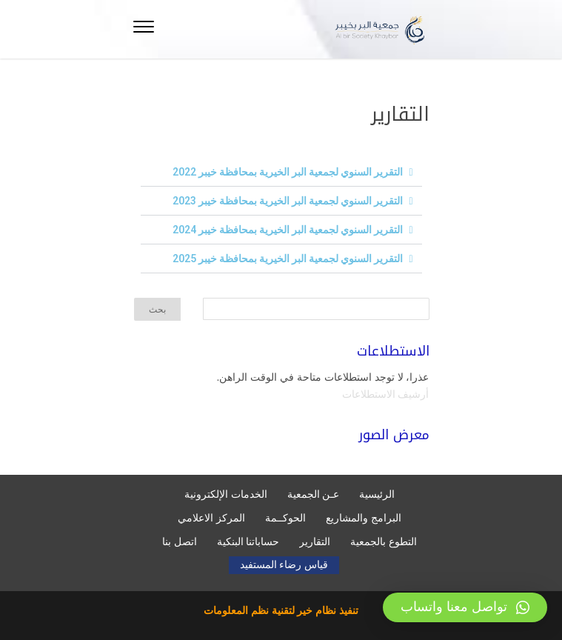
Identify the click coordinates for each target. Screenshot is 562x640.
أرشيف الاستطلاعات (385, 394)
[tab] (281, 172)
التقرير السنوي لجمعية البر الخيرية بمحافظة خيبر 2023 (288, 201)
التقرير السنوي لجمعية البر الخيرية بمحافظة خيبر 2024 (288, 230)
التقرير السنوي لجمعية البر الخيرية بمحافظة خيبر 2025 (288, 258)
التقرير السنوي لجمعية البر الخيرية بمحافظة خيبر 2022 (288, 172)
